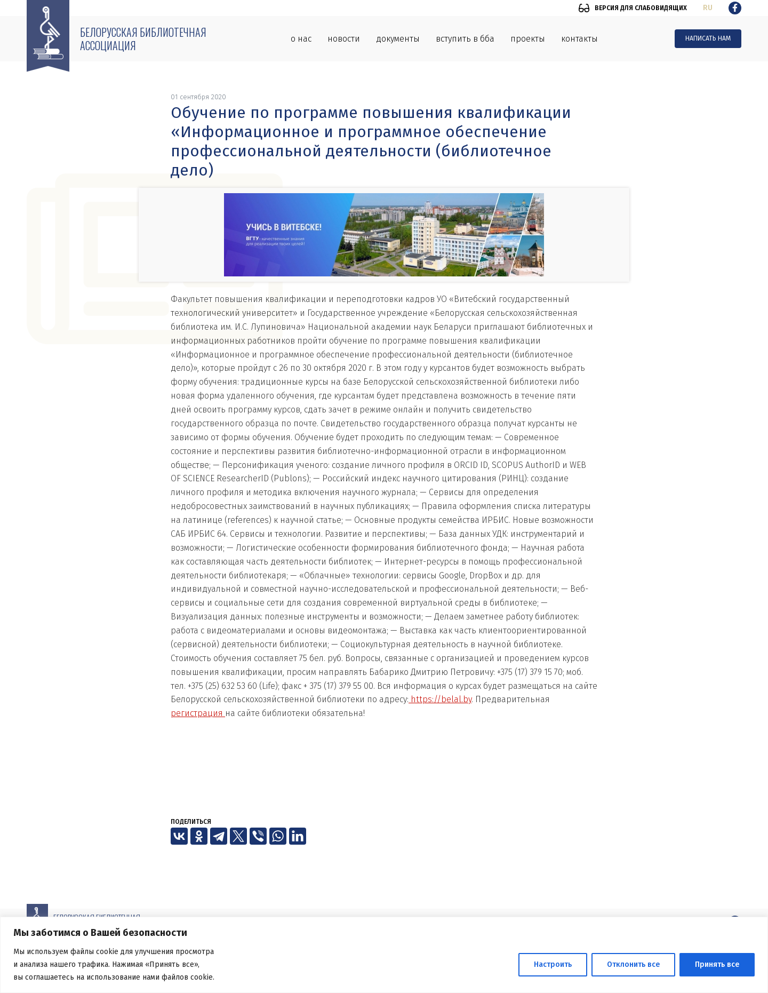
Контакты (579, 39)
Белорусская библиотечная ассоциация (143, 38)
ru (708, 7)
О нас (301, 39)
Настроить (553, 964)
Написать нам (708, 38)
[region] (384, 955)
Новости (343, 39)
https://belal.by (440, 699)
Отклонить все (633, 964)
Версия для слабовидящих (641, 8)
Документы (398, 39)
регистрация (198, 713)
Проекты (527, 39)
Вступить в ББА (465, 39)
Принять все (717, 964)
